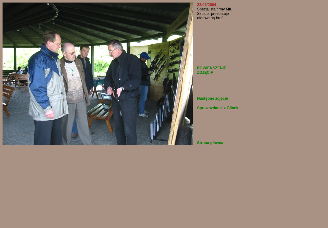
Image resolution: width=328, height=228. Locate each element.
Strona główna (210, 143)
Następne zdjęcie (212, 98)
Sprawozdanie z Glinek (217, 108)
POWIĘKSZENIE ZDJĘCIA (211, 70)
